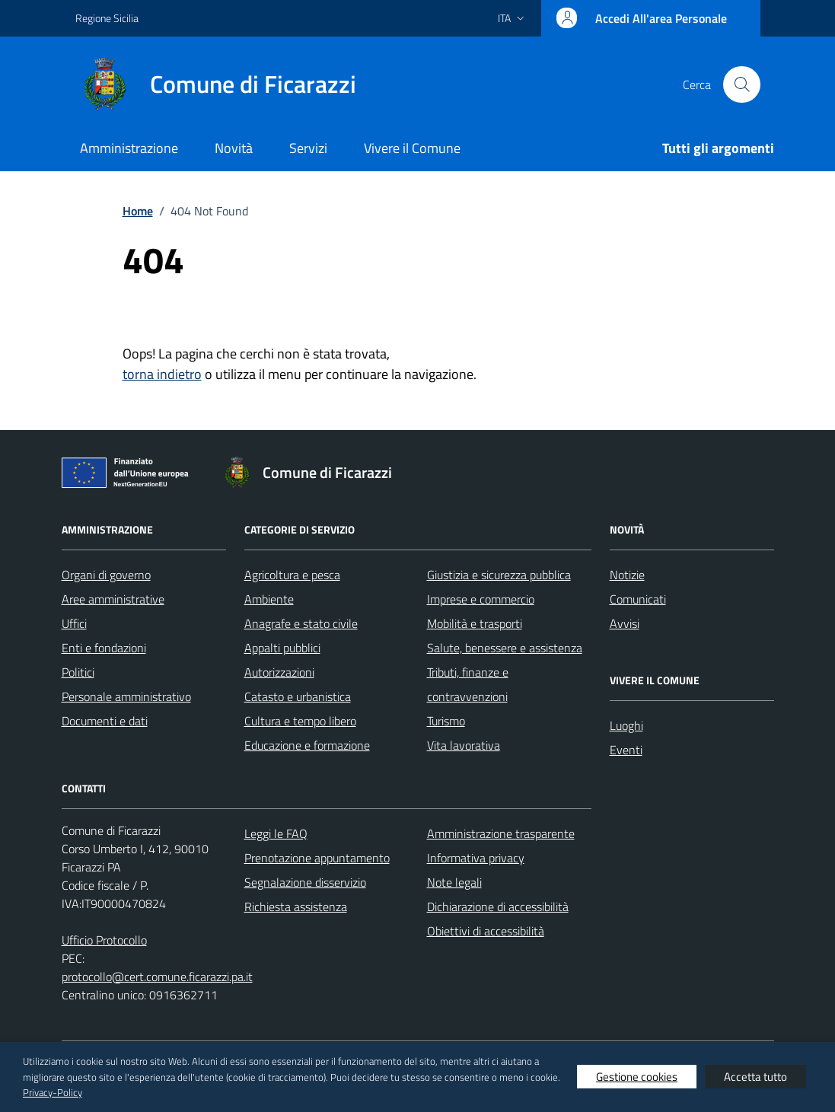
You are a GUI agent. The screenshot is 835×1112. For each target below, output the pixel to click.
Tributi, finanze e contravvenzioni (467, 684)
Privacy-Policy (52, 1092)
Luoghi (626, 725)
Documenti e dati (105, 721)
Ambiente (269, 599)
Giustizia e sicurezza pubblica (499, 575)
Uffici (74, 623)
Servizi (308, 148)
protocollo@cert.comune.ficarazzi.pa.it (157, 976)
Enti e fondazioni (104, 648)
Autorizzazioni (279, 672)
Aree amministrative (113, 599)
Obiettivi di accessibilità (485, 931)
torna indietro (162, 374)
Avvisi (624, 623)
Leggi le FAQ (276, 833)
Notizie (627, 575)
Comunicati (638, 599)
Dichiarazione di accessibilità (498, 906)
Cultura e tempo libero (300, 721)
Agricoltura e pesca (292, 575)
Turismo (446, 721)
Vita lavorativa (463, 745)
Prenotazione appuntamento (317, 858)
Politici (78, 672)
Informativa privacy (475, 858)
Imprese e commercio (480, 599)
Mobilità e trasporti (474, 623)
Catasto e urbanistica (297, 696)
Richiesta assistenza (295, 906)
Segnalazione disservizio (305, 882)
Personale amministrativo (126, 696)
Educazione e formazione (307, 745)
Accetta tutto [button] (755, 1076)
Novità (234, 148)
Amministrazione (129, 148)
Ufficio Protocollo (104, 940)
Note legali (454, 882)
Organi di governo (106, 575)
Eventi (626, 750)
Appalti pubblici (282, 648)
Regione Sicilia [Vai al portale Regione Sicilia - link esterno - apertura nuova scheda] (107, 18)
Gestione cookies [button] (636, 1076)
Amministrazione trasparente (501, 833)
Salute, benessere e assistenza (504, 648)
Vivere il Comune (412, 148)
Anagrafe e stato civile (301, 623)
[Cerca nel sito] (741, 84)
